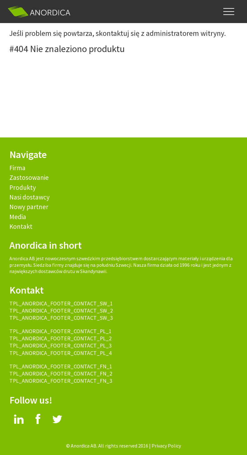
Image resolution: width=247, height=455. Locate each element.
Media (17, 217)
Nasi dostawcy (29, 197)
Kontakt (20, 226)
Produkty (22, 187)
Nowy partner (28, 207)
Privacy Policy (166, 446)
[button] (229, 11)
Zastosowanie (29, 177)
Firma (17, 168)
